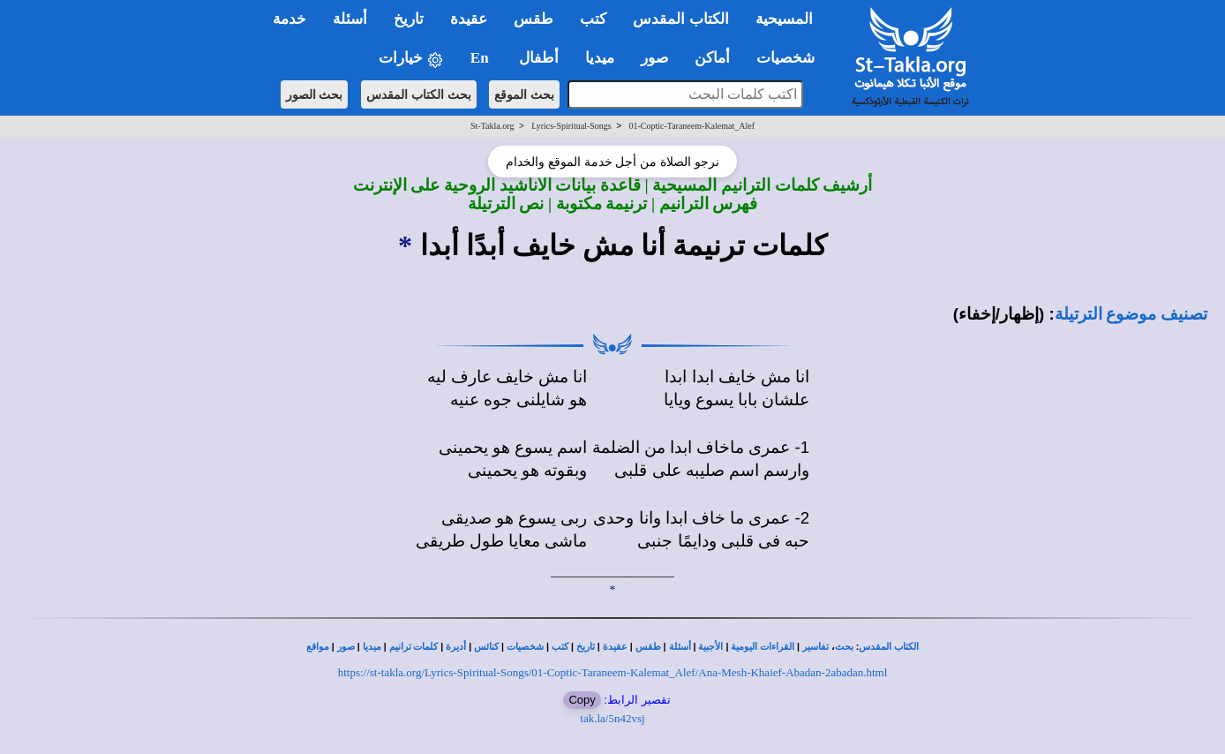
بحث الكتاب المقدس (418, 94)
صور (346, 647)
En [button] (481, 57)
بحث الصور (314, 94)
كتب (560, 647)
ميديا (372, 647)
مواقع (317, 647)
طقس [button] (533, 19)
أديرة (456, 647)
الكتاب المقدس (889, 647)
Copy (581, 699)
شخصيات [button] (791, 57)
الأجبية (710, 647)
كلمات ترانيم (414, 647)
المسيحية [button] (784, 19)
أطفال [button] (539, 57)
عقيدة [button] (468, 19)
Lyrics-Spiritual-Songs (571, 126)
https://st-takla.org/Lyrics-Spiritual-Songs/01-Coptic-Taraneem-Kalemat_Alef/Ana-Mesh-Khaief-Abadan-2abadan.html (613, 672)
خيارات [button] (411, 58)
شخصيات (525, 647)
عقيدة (615, 647)
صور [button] (654, 57)
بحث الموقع (524, 94)
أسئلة (680, 647)
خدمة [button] (289, 19)
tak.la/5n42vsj (612, 718)
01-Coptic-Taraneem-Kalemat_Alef (691, 126)
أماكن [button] (712, 57)
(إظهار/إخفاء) (999, 314)
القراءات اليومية (762, 647)
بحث (844, 647)
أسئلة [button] (350, 19)
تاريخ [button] (409, 19)
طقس (648, 647)
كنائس (486, 647)
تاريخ (585, 647)
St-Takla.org (492, 126)
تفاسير (815, 647)
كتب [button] (593, 19)
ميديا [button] (599, 57)
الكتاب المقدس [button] (680, 19)
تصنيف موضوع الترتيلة (1131, 314)
